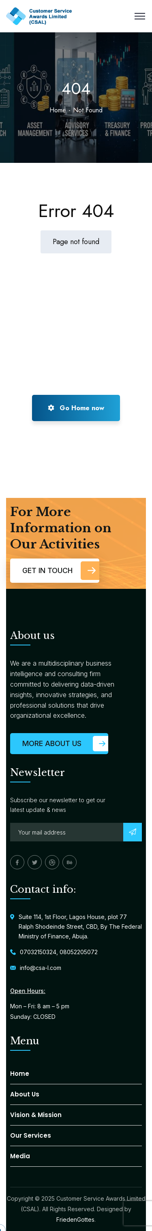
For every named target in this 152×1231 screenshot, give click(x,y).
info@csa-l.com (40, 967)
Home (57, 110)
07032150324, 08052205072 (59, 952)
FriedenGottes (75, 1219)
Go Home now (76, 408)
